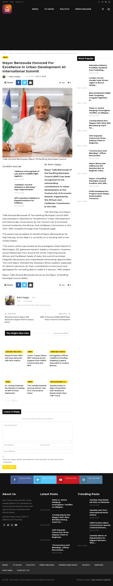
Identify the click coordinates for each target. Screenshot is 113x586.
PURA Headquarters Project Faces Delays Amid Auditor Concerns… (99, 195)
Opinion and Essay (68, 565)
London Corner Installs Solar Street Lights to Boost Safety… (98, 81)
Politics (64, 9)
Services (5, 2)
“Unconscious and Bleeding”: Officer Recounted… (98, 153)
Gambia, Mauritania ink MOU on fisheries (99, 501)
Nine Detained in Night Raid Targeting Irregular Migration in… (100, 96)
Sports (86, 565)
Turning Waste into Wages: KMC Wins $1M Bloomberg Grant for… (99, 124)
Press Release (47, 565)
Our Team (7, 570)
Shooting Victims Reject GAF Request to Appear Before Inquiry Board (19, 319)
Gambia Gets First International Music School (99, 512)
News (35, 9)
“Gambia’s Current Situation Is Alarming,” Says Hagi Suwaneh (25, 187)
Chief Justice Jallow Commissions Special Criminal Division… (100, 525)
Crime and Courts (58, 352)
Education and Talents (59, 382)
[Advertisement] (56, 32)
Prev (8, 400)
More (78, 9)
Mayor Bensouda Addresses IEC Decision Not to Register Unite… (97, 167)
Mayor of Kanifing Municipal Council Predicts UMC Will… (98, 180)
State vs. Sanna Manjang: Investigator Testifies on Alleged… (99, 110)
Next (15, 400)
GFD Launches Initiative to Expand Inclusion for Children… (27, 200)
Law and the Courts (14, 352)
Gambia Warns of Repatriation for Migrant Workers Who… (98, 539)
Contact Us (19, 2)
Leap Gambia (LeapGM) (101, 580)
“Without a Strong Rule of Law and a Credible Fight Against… (26, 173)
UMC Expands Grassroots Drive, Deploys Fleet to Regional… (97, 139)
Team (12, 2)
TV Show (49, 9)
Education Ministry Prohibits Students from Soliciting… (98, 67)
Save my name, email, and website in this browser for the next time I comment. (33, 460)
